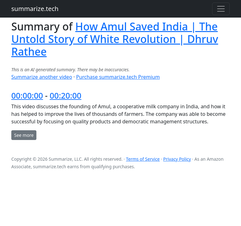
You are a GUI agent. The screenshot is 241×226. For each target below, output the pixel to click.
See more (24, 135)
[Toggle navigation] (221, 9)
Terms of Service (143, 159)
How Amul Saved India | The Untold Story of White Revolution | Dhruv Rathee (114, 39)
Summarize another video (41, 76)
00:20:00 (65, 95)
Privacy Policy (177, 159)
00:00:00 (27, 95)
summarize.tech (34, 8)
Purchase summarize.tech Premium (118, 76)
